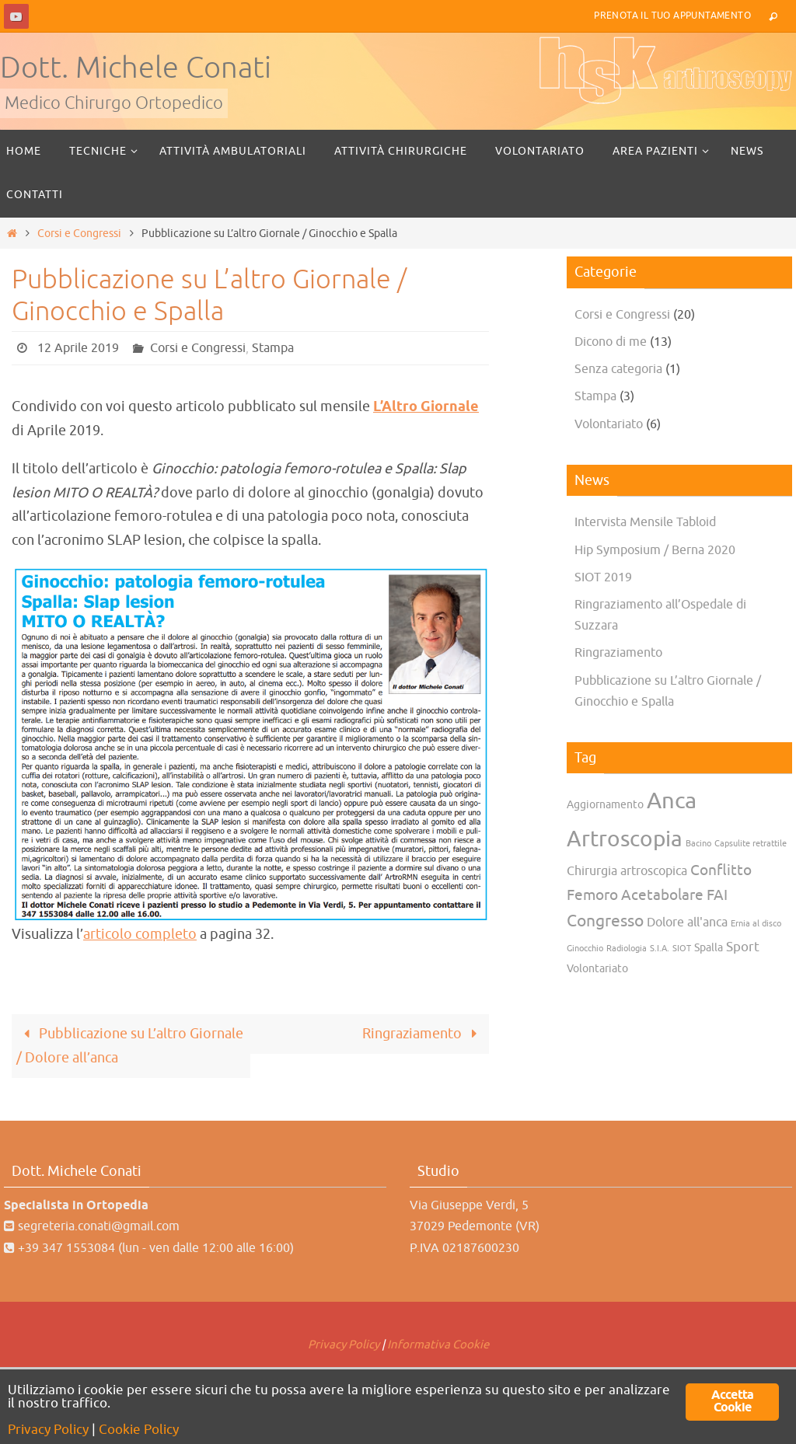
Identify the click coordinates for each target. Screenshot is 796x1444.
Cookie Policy (139, 1429)
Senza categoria (618, 369)
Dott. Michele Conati (135, 68)
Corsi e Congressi (79, 233)
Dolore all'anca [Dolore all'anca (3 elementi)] (687, 922)
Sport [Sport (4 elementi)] (742, 946)
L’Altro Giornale (426, 407)
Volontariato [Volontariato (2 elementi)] (597, 968)
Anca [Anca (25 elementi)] (671, 801)
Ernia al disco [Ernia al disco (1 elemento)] (756, 924)
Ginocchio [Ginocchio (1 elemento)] (585, 948)
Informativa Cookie (438, 1345)
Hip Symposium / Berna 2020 (654, 550)
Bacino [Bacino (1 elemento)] (698, 844)
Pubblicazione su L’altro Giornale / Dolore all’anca (129, 1045)
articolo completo (140, 934)
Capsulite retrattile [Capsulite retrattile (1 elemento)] (750, 844)
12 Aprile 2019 (78, 348)
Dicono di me (610, 342)
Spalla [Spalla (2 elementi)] (708, 947)
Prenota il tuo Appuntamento (672, 15)
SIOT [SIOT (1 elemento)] (681, 948)
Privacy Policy (343, 1345)
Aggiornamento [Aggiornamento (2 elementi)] (605, 804)
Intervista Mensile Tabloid (645, 522)
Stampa (273, 348)
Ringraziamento (423, 1033)
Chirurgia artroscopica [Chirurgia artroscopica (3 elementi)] (627, 871)
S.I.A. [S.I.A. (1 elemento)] (659, 948)
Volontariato (608, 424)
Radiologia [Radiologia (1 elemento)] (626, 948)
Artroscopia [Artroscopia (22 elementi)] (625, 839)
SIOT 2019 (603, 577)
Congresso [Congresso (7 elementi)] (605, 921)
